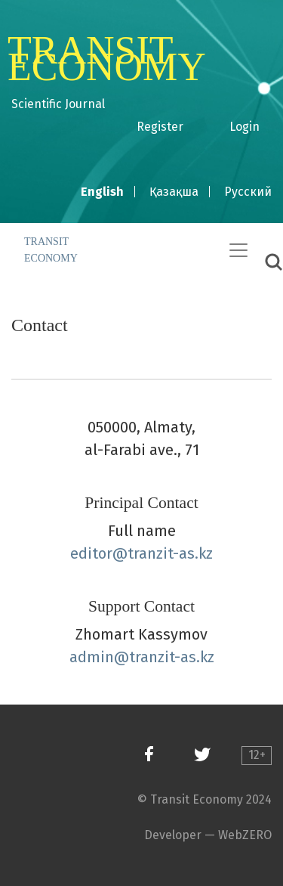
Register (160, 126)
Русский (248, 191)
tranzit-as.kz (170, 553)
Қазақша (173, 191)
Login (244, 126)
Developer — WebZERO (208, 835)
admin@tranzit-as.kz (141, 657)
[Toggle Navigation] (238, 250)
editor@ (99, 553)
